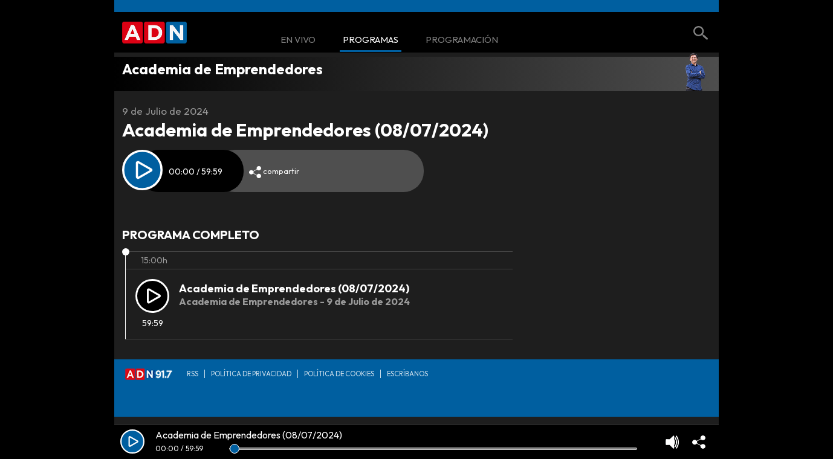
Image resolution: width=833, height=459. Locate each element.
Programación (462, 40)
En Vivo (298, 40)
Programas (370, 40)
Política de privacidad (251, 374)
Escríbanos (407, 374)
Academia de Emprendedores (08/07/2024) (294, 288)
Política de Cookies (339, 374)
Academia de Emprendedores (222, 69)
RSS (192, 374)
